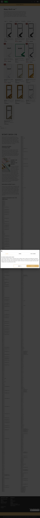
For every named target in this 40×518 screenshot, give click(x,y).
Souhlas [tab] (7, 253)
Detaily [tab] (20, 253)
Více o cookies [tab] (33, 253)
